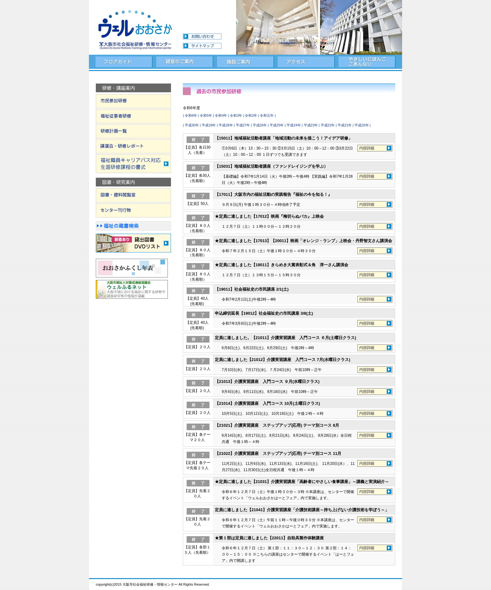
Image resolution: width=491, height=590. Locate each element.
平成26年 (260, 125)
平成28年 (226, 125)
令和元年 (267, 115)
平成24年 (294, 125)
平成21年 (345, 125)
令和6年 (191, 115)
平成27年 (243, 125)
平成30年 (192, 125)
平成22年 (328, 125)
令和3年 (236, 115)
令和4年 (221, 115)
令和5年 (206, 115)
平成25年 (277, 125)
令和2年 (251, 115)
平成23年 (311, 125)
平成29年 (209, 125)
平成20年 (361, 125)
